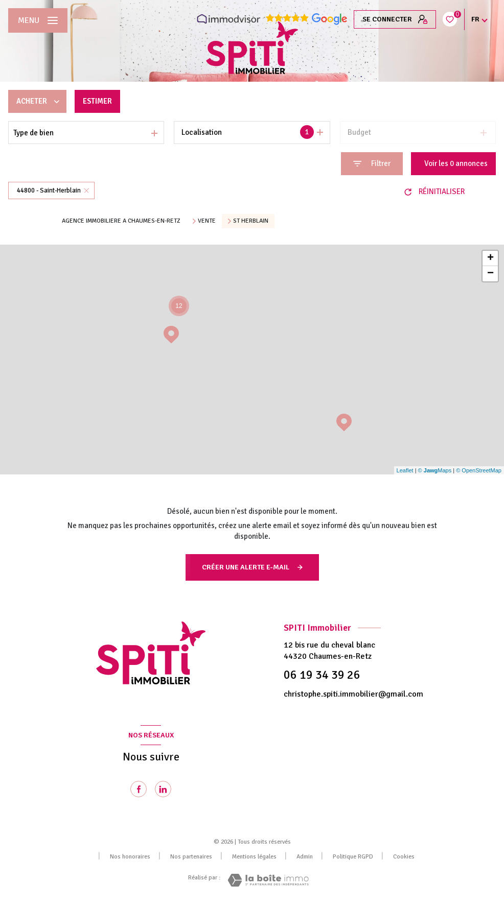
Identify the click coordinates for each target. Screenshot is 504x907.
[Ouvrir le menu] (37, 20)
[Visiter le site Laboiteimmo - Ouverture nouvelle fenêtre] (268, 880)
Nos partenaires (191, 857)
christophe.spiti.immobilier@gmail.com (353, 694)
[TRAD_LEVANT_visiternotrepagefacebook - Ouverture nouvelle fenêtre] (138, 789)
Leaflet (405, 470)
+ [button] (490, 258)
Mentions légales (254, 857)
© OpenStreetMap (478, 470)
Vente (207, 221)
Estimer (98, 101)
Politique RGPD (353, 857)
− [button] (490, 273)
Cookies (404, 857)
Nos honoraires (130, 857)
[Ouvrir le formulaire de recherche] (372, 163)
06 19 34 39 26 (322, 674)
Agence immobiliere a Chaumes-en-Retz (121, 221)
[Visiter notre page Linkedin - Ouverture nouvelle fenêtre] (163, 789)
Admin (304, 857)
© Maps (435, 470)
